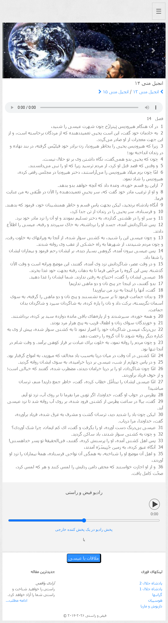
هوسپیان (155, 600)
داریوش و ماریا (151, 606)
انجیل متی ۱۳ (148, 91)
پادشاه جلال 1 (150, 588)
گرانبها (157, 594)
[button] (14, 50)
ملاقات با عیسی (84, 558)
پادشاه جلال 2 (150, 583)
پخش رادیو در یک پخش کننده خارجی (84, 530)
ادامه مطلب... (16, 600)
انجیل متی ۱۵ (113, 91)
